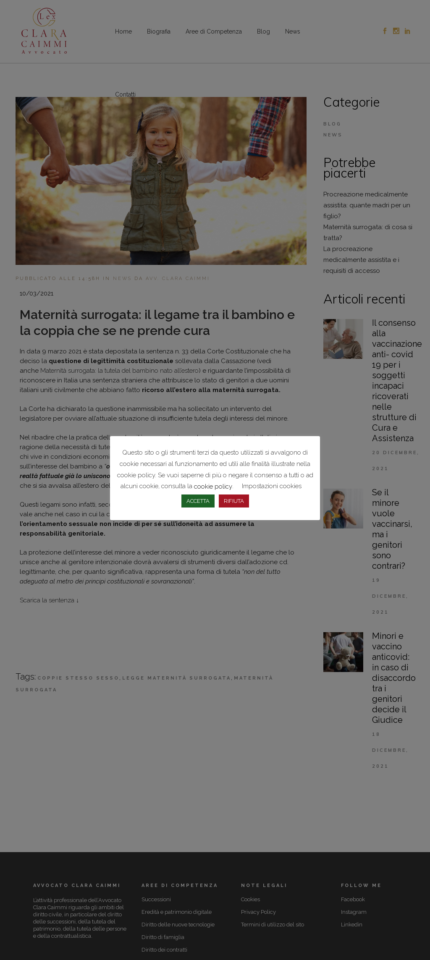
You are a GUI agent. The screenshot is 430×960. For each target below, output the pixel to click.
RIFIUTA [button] (234, 501)
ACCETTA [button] (198, 501)
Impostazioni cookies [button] (272, 486)
